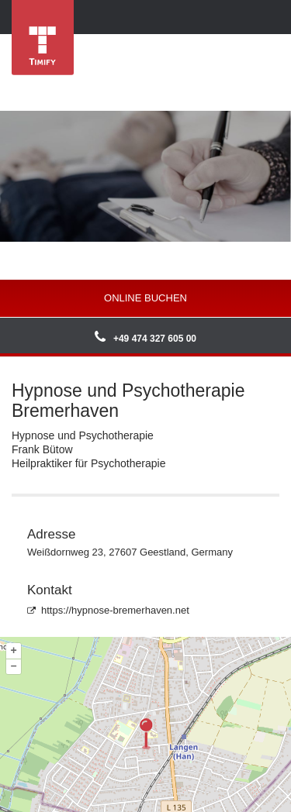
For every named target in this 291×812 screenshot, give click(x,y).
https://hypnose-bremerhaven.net (108, 610)
